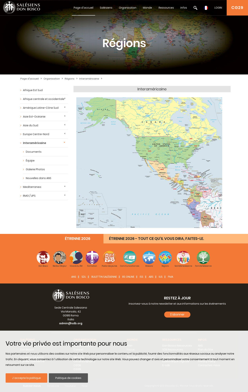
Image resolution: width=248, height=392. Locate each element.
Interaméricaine (89, 78)
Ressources (166, 8)
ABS (151, 277)
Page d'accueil (83, 8)
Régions (69, 78)
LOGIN (218, 8)
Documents (34, 152)
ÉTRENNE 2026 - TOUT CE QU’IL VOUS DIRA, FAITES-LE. (156, 238)
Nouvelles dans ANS (38, 178)
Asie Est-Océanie (34, 116)
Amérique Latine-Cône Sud (41, 108)
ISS (141, 277)
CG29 (237, 7)
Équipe (30, 160)
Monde (147, 8)
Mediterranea (32, 187)
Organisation (127, 8)
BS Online (128, 277)
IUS (161, 277)
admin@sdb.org (70, 323)
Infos (183, 8)
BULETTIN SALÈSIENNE (104, 277)
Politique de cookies (68, 378)
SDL (84, 277)
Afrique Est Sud (33, 90)
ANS (73, 277)
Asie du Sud (30, 125)
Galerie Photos (35, 169)
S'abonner (177, 314)
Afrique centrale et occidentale (43, 99)
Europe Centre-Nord (36, 134)
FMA (170, 277)
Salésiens (106, 8)
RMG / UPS (29, 196)
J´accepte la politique (26, 378)
